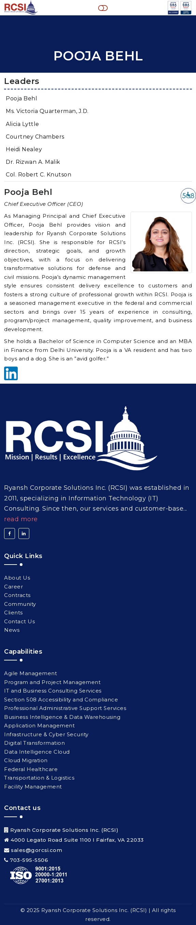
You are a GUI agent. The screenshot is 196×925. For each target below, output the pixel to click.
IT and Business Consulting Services (53, 690)
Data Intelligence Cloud (37, 752)
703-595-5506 (29, 860)
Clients (13, 612)
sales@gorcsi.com (36, 850)
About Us (17, 577)
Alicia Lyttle (22, 124)
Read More (21, 519)
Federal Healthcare (31, 769)
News (11, 630)
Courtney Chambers (35, 136)
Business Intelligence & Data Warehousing (62, 717)
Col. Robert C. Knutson (38, 174)
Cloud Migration (26, 760)
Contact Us (19, 621)
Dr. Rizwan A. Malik (33, 162)
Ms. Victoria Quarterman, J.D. (47, 111)
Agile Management (30, 673)
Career (13, 586)
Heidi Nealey (24, 149)
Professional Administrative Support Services (65, 708)
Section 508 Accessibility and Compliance (61, 699)
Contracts (17, 595)
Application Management (39, 725)
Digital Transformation (34, 743)
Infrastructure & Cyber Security (46, 734)
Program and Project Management (52, 682)
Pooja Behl (21, 98)
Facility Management (33, 786)
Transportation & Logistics (39, 777)
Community (20, 604)
